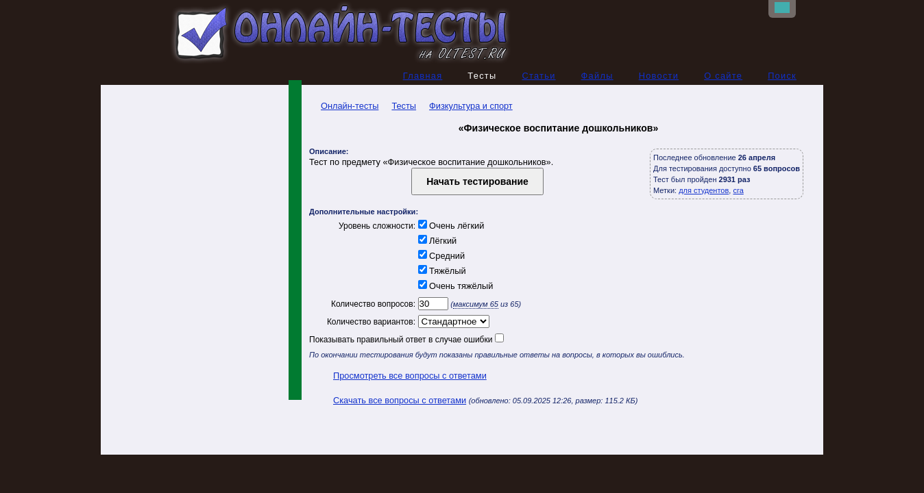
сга (738, 190)
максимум (475, 304)
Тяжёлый (440, 271)
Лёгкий (436, 241)
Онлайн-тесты (343, 106)
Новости (659, 76)
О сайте (723, 76)
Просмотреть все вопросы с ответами (410, 375)
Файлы (597, 76)
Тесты (403, 106)
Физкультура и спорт (471, 106)
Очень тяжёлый (454, 286)
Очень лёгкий (449, 225)
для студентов (704, 190)
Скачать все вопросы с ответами (399, 400)
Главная (423, 76)
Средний (440, 256)
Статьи (538, 76)
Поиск (782, 76)
